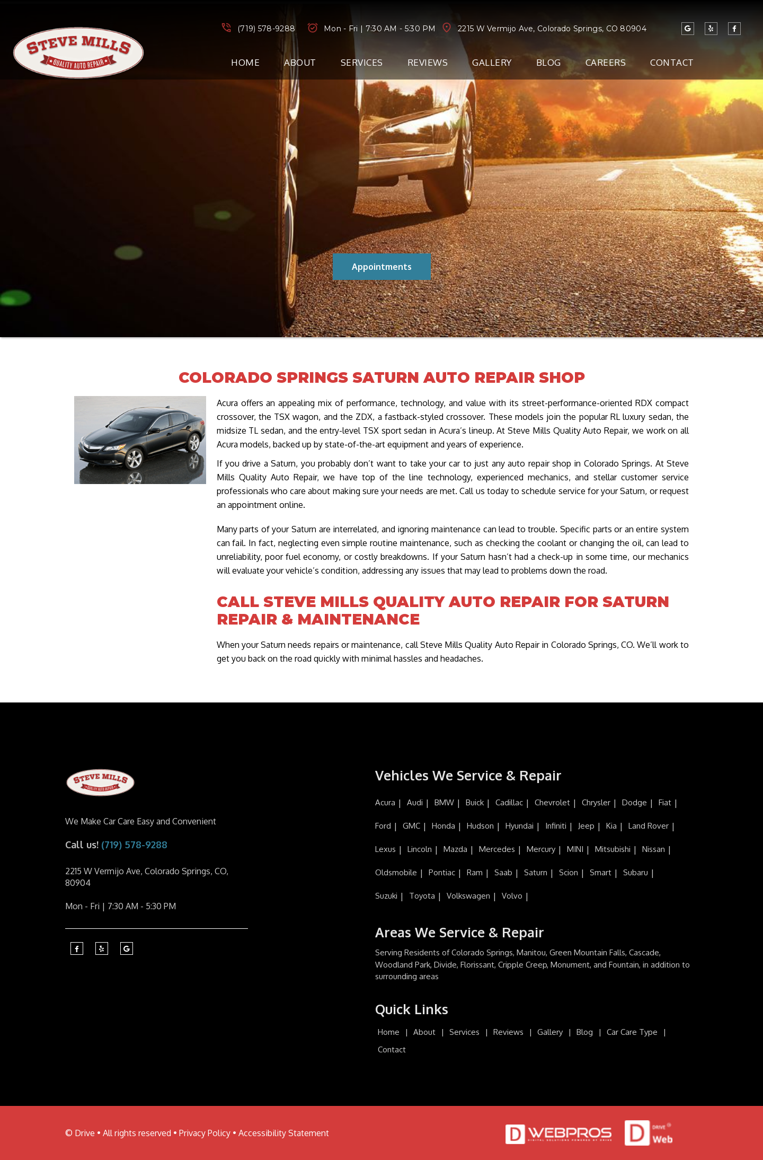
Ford (383, 826)
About (300, 62)
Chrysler (596, 802)
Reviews (427, 62)
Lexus (385, 849)
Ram (475, 872)
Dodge (634, 802)
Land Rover (648, 826)
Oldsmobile (396, 872)
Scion (568, 872)
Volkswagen (468, 896)
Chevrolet (552, 802)
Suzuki (386, 896)
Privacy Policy (204, 1133)
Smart (600, 872)
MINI (575, 849)
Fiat (665, 802)
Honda (443, 826)
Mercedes (497, 849)
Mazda (455, 849)
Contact (672, 62)
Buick (475, 802)
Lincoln (419, 849)
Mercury (541, 849)
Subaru (635, 872)
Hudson (480, 826)
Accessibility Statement (283, 1133)
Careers (605, 62)
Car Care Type (632, 1032)
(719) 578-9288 (266, 28)
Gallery (492, 62)
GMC (411, 826)
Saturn (535, 872)
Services (362, 62)
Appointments (382, 266)
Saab (503, 872)
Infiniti (555, 826)
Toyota (422, 896)
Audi (415, 802)
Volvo (512, 896)
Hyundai (519, 826)
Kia (611, 826)
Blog (548, 62)
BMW (444, 802)
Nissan (653, 849)
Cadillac (509, 802)
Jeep (586, 826)
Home (245, 62)
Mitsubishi (613, 849)
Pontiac (442, 872)
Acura (385, 802)
